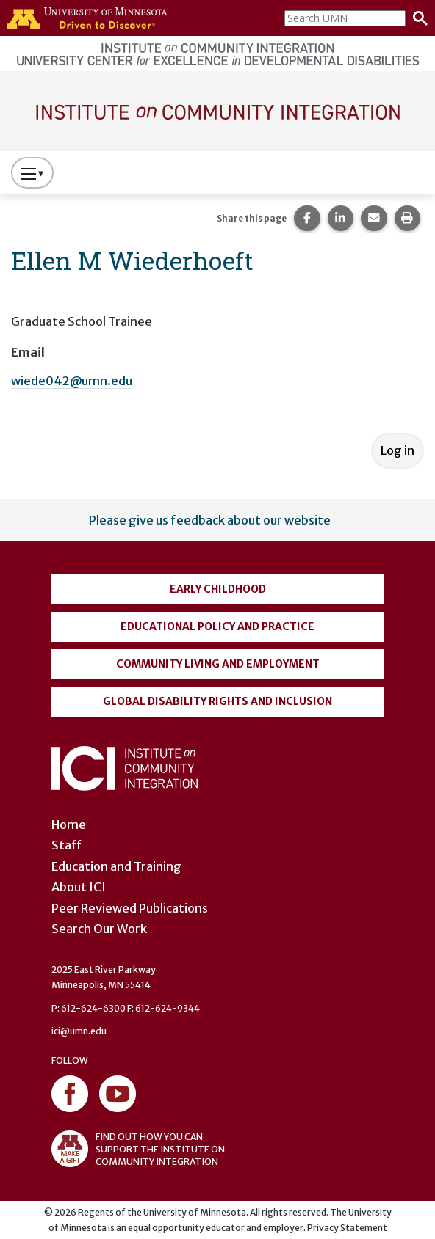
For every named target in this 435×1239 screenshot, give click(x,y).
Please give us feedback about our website (210, 520)
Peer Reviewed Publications (129, 908)
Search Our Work (99, 928)
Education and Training (116, 866)
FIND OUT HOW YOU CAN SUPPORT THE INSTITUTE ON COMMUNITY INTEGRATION (138, 1148)
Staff (66, 845)
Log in (397, 450)
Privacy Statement (347, 1227)
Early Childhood (218, 589)
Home (68, 824)
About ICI (78, 887)
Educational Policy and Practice (217, 626)
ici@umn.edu (79, 1031)
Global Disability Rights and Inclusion (217, 701)
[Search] (417, 18)
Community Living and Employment (218, 663)
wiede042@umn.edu (71, 380)
